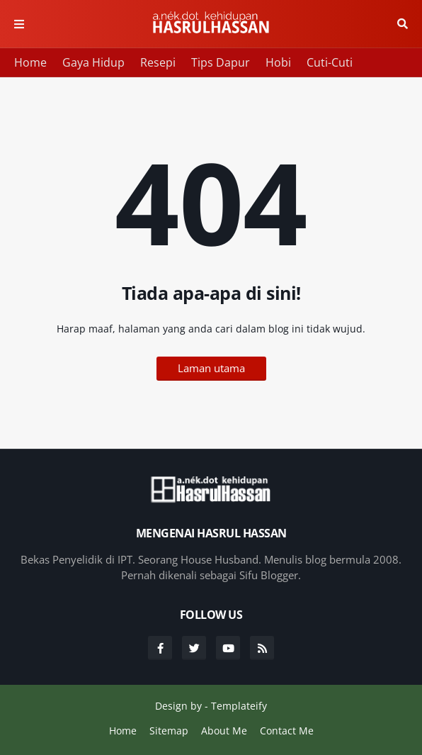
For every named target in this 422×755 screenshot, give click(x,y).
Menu (19, 24)
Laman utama (211, 368)
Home (30, 62)
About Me (224, 730)
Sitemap (168, 730)
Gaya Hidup (93, 62)
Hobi (278, 62)
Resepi (158, 62)
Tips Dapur (220, 62)
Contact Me (287, 730)
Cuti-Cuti (330, 62)
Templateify (239, 705)
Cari (402, 24)
